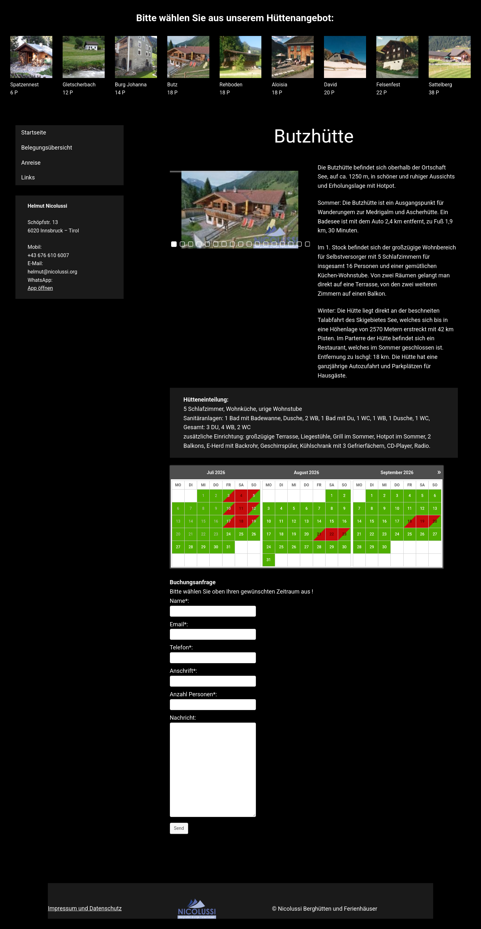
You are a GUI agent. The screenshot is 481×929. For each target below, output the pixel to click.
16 (344, 521)
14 (319, 521)
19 (294, 534)
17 (269, 534)
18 (281, 534)
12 (294, 521)
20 (306, 534)
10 (269, 521)
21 (319, 534)
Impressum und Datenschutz (85, 908)
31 (228, 547)
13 (306, 521)
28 (190, 547)
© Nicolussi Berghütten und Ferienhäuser (324, 908)
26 (254, 534)
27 (178, 547)
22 (372, 534)
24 (228, 534)
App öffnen (40, 288)
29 (203, 547)
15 (331, 521)
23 (344, 534)
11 (281, 521)
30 (216, 547)
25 (241, 534)
